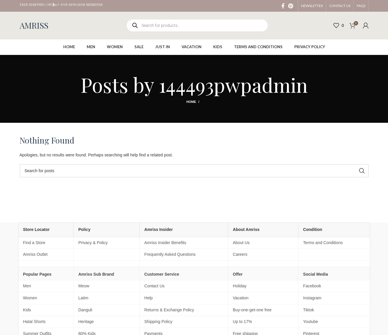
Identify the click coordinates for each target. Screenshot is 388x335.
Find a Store (34, 242)
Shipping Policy (158, 321)
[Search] (194, 170)
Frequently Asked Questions (170, 254)
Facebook (312, 286)
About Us (241, 242)
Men (27, 286)
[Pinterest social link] (290, 5)
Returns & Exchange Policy (169, 310)
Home (191, 101)
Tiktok (308, 310)
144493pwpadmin (233, 84)
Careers (240, 254)
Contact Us (154, 286)
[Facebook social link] (283, 5)
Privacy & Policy (92, 242)
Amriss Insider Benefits (165, 242)
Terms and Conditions (323, 242)
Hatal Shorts (34, 321)
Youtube (310, 321)
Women (30, 298)
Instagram (312, 298)
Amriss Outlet (35, 254)
